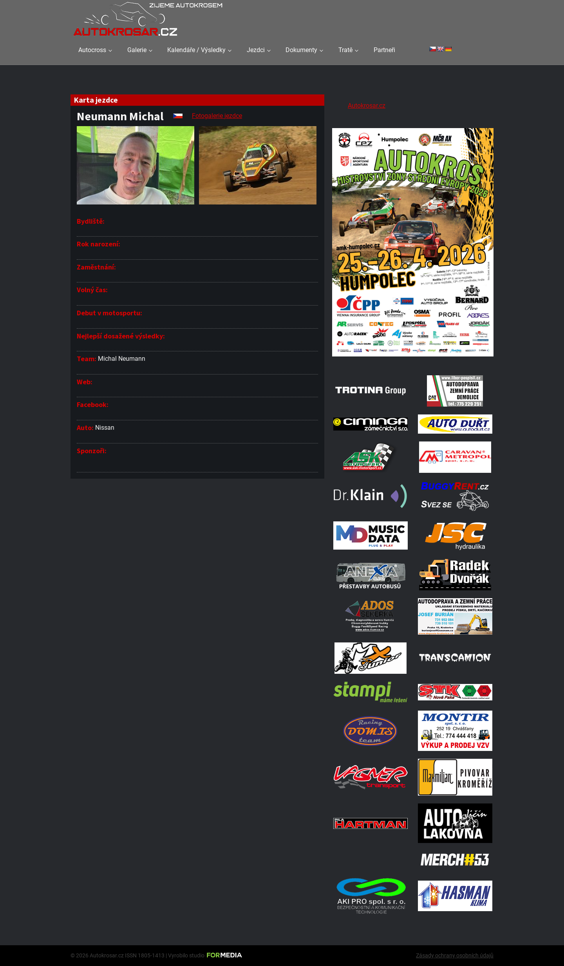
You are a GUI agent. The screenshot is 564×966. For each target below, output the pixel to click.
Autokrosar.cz (366, 105)
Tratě (345, 50)
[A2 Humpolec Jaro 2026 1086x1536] (413, 357)
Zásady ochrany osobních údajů (455, 955)
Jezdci (256, 50)
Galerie (136, 50)
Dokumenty (301, 50)
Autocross (92, 50)
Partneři (384, 50)
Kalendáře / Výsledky (196, 50)
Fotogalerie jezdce (217, 115)
